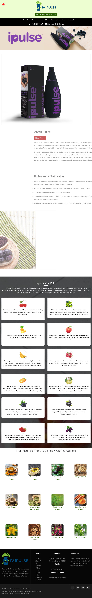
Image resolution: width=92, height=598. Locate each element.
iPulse (33, 20)
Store (64, 20)
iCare (58, 20)
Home (19, 20)
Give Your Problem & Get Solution (46, 14)
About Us (26, 20)
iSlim (52, 20)
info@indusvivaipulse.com (54, 24)
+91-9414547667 (36, 24)
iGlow (47, 20)
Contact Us (71, 20)
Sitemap (38, 579)
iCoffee (40, 20)
